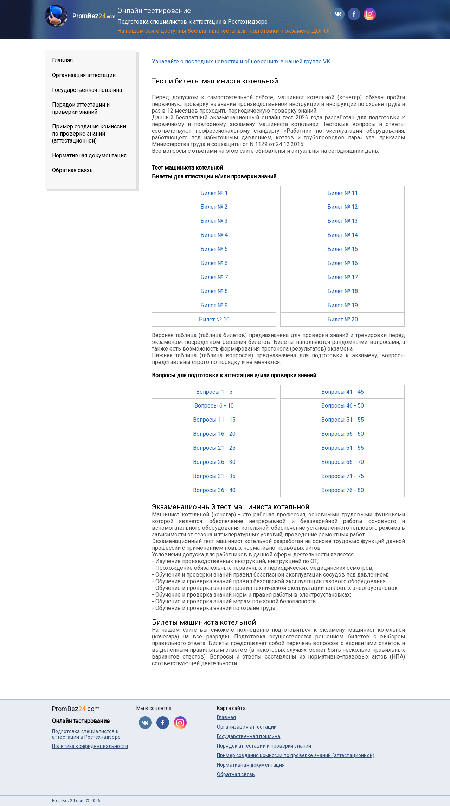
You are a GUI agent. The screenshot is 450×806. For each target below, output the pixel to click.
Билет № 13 (342, 221)
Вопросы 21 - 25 (214, 448)
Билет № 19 (342, 305)
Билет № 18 (342, 291)
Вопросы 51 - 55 (342, 419)
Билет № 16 (342, 263)
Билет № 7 (214, 277)
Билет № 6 (214, 263)
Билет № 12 (342, 206)
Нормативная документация (89, 155)
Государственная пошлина (87, 90)
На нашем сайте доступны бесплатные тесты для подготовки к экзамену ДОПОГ (224, 30)
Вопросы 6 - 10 (214, 405)
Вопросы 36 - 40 (214, 490)
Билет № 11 (342, 193)
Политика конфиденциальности (90, 746)
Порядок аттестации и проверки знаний (81, 108)
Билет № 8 (214, 291)
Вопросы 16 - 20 (214, 433)
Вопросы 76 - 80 (342, 490)
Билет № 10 (214, 319)
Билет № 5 (214, 249)
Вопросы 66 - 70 (342, 462)
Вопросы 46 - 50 (342, 405)
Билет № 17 (342, 277)
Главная (62, 60)
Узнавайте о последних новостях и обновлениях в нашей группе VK (241, 61)
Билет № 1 (214, 193)
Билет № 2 (214, 206)
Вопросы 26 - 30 (214, 462)
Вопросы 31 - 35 (214, 476)
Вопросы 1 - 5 (214, 392)
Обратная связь (72, 170)
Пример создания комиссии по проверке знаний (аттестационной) (89, 133)
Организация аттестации (84, 75)
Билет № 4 (214, 235)
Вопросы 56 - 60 (342, 433)
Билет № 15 (342, 249)
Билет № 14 (342, 235)
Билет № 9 (214, 305)
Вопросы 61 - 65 (342, 448)
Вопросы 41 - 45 (342, 392)
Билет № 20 (342, 319)
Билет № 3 (214, 221)
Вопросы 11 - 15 (214, 419)
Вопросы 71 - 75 (342, 476)
